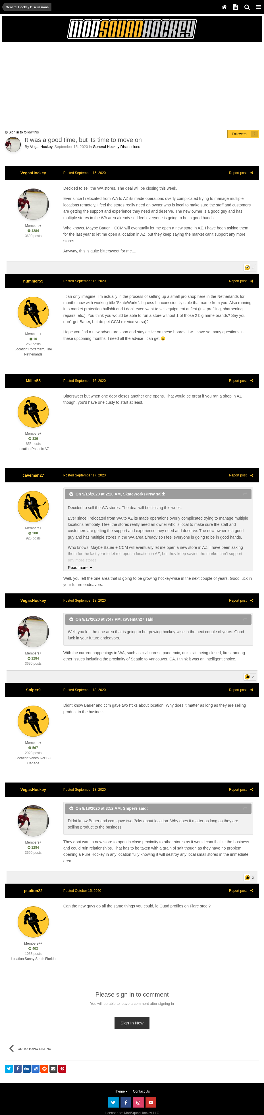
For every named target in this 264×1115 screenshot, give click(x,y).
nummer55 (33, 274)
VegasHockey (41, 147)
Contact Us (141, 1079)
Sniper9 (33, 683)
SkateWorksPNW (137, 487)
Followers (239, 134)
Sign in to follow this (24, 132)
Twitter (113, 1089)
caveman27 (33, 468)
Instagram (138, 1089)
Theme (121, 1079)
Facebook (125, 1089)
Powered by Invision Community (132, 1107)
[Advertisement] (71, 84)
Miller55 (33, 374)
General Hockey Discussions (116, 147)
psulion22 (33, 878)
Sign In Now (132, 1010)
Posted (83, 173)
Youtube (150, 1089)
